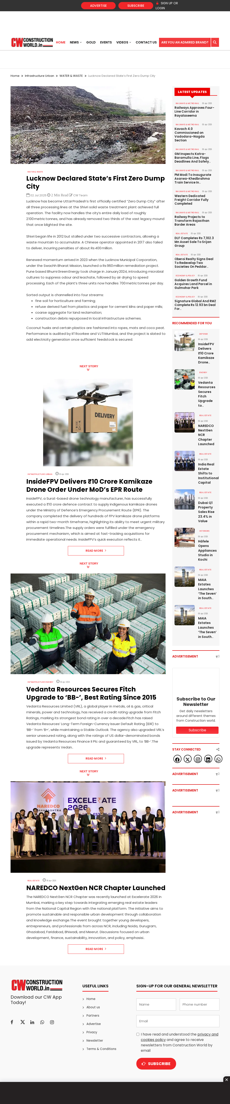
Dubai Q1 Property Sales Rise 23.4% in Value (206, 494)
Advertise (98, 5)
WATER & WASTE (71, 76)
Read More (96, 551)
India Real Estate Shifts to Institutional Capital (207, 456)
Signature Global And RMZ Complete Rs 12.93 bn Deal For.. (195, 290)
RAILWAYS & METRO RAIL (186, 103)
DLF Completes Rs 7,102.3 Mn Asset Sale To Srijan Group (193, 229)
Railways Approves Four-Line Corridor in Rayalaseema (194, 111)
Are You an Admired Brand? (184, 42)
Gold (91, 42)
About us (92, 1007)
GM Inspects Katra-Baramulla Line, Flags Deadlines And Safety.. (192, 151)
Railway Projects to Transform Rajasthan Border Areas (192, 209)
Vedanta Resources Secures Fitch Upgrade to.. (206, 377)
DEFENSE (202, 318)
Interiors (203, 513)
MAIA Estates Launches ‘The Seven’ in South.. (207, 570)
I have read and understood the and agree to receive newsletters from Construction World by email (179, 1042)
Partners (92, 1015)
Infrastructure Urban (39, 76)
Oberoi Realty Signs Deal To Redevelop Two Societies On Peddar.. (194, 249)
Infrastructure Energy (38, 682)
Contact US (146, 42)
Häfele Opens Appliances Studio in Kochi (207, 532)
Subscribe (135, 5)
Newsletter (94, 1040)
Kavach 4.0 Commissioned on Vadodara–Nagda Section (196, 131)
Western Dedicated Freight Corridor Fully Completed (196, 190)
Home (60, 42)
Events (106, 42)
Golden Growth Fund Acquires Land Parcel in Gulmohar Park (193, 269)
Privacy (91, 1032)
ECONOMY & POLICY (184, 262)
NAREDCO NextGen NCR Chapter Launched (206, 418)
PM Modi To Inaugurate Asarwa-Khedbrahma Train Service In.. (193, 172)
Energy (202, 356)
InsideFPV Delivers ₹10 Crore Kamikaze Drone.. (206, 337)
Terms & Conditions (100, 1049)
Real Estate (32, 881)
